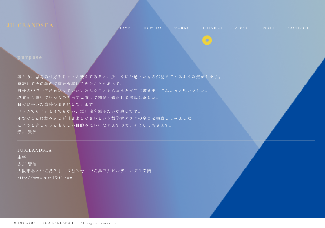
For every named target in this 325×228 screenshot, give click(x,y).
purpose (30, 57)
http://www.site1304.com (45, 177)
